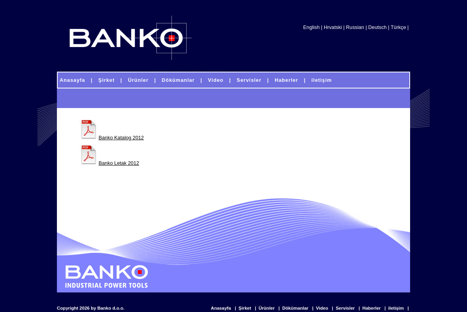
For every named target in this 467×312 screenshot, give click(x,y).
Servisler (346, 308)
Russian (355, 27)
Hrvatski (333, 27)
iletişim (396, 308)
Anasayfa (221, 308)
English (311, 27)
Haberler (372, 308)
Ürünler (267, 308)
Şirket (245, 308)
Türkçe (398, 27)
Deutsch (377, 27)
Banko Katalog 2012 (121, 138)
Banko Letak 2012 (119, 163)
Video (322, 308)
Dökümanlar (296, 308)
